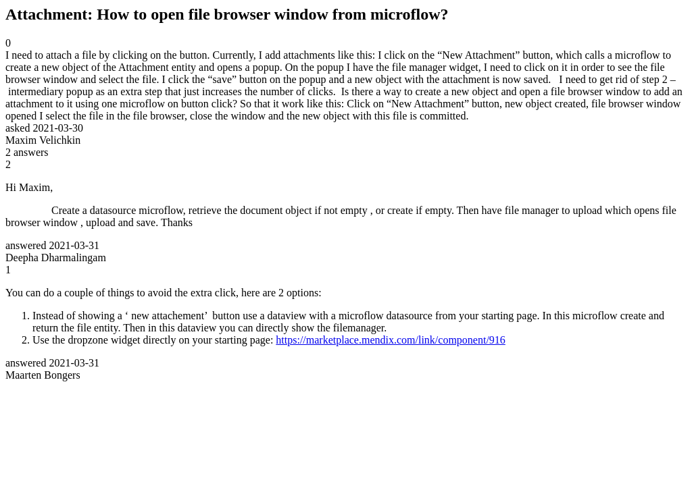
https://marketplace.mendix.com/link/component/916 (390, 340)
